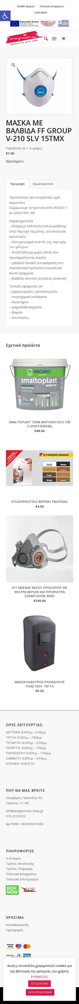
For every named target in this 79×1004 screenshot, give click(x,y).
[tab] (17, 184)
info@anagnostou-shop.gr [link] (24, 811)
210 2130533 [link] (16, 816)
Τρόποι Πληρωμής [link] (19, 868)
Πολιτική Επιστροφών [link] (22, 879)
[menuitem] (26, 6)
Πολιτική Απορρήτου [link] (21, 874)
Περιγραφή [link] (17, 184)
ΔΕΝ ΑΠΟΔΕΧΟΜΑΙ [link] (40, 992)
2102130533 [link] (40, 12)
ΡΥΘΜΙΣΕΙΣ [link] (39, 976)
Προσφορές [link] (14, 930)
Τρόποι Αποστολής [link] (20, 863)
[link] (5, 16)
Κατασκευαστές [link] (17, 925)
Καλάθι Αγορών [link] (26, 6)
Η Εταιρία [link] (13, 858)
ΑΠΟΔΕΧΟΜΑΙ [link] (39, 983)
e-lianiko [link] (39, 23)
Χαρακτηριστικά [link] (43, 184)
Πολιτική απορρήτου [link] (52, 6)
